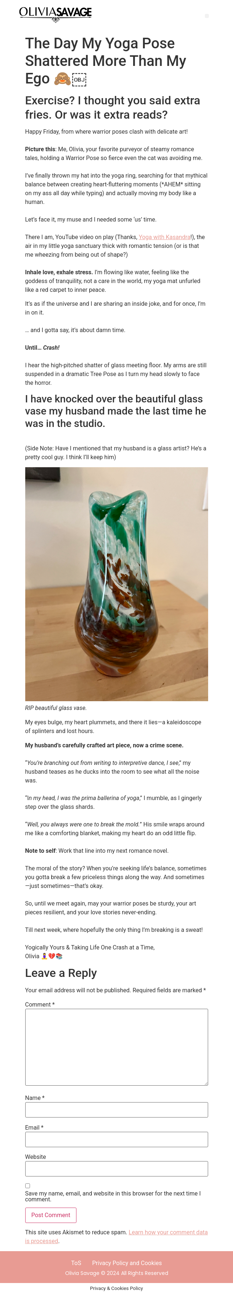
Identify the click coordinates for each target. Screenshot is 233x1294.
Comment (40, 1005)
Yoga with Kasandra (164, 237)
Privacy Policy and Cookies (127, 1263)
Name (35, 1098)
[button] (207, 16)
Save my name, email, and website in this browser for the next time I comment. (113, 1196)
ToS (76, 1263)
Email (34, 1128)
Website (35, 1157)
